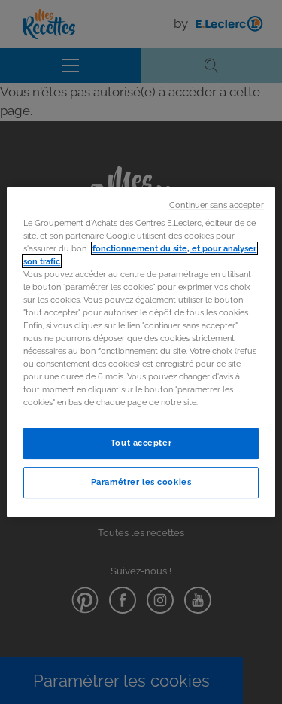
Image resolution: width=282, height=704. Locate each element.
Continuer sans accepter (216, 204)
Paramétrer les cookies (141, 482)
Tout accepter (141, 443)
